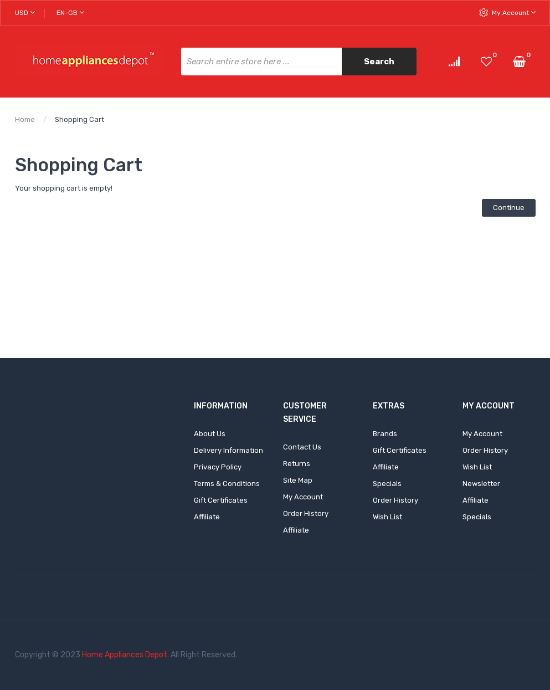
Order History (305, 513)
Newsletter (481, 483)
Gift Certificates (221, 500)
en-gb (70, 12)
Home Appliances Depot (124, 655)
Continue (509, 207)
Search (379, 62)
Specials (387, 483)
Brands (385, 434)
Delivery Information (228, 450)
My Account (514, 12)
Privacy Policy (217, 467)
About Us (209, 434)
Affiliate (207, 517)
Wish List (387, 517)
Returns (296, 463)
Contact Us (302, 447)
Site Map (297, 480)
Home (25, 119)
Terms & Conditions (227, 483)
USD (25, 12)
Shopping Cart (79, 119)
